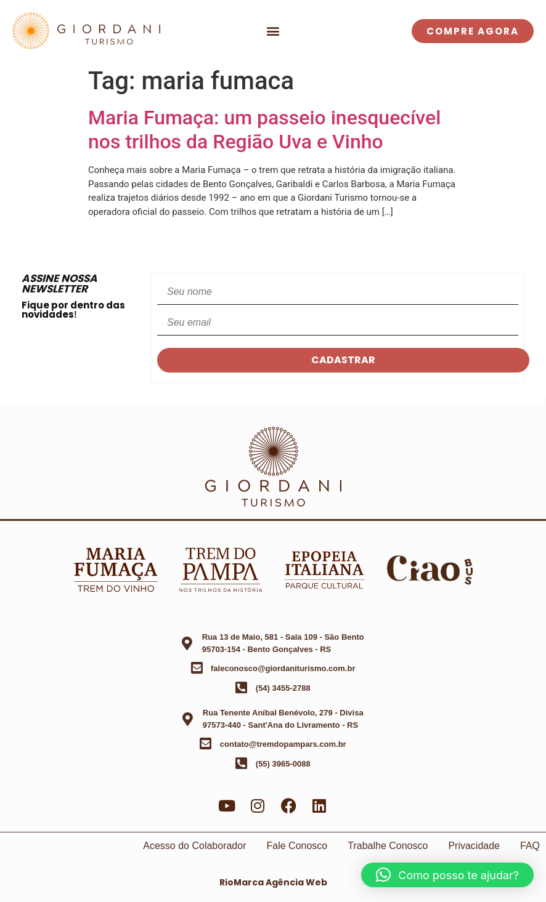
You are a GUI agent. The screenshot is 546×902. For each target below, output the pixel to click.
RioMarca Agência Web (273, 882)
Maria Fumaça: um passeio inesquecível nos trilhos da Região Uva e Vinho (264, 129)
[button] (273, 31)
